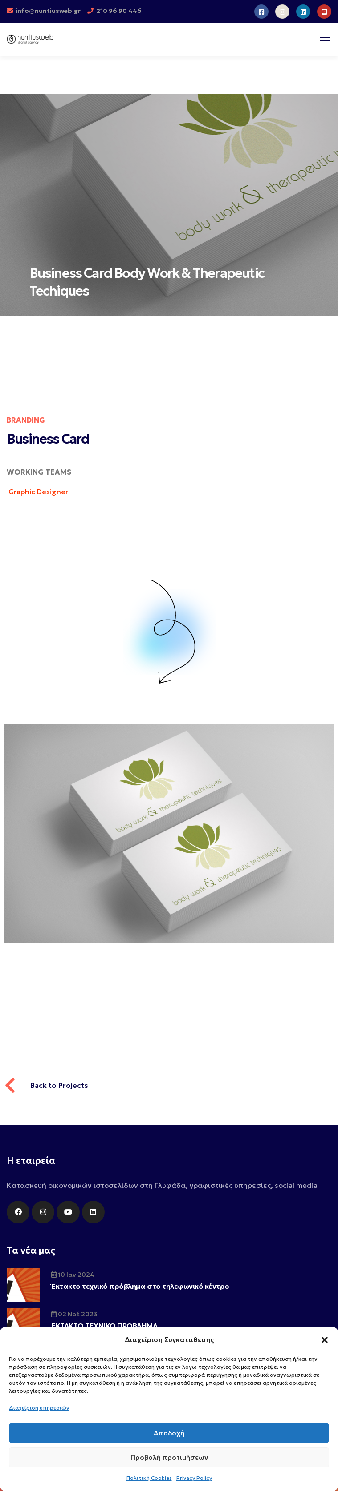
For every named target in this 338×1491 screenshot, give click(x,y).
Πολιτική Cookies (149, 1478)
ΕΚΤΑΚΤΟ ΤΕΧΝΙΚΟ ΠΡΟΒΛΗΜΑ (104, 1325)
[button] (324, 1339)
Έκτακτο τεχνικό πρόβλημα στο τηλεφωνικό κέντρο (140, 1286)
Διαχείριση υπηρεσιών (39, 1407)
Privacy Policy (194, 1478)
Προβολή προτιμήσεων (169, 1457)
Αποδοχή (169, 1433)
